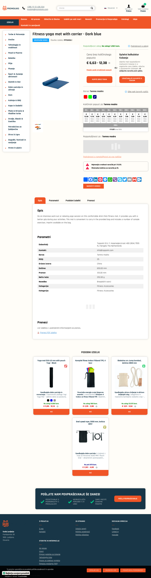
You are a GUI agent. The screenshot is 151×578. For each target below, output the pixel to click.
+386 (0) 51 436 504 (35, 7)
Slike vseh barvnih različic (138, 92)
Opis (40, 200)
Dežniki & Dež (14, 82)
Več (51, 412)
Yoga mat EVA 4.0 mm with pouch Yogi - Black (51, 361)
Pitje (10, 63)
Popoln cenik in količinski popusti (99, 70)
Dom (10, 95)
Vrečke (11, 39)
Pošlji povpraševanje (127, 498)
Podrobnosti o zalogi (139, 46)
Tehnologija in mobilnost (14, 46)
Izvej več (18, 571)
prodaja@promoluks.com (37, 9)
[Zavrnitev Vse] (111, 570)
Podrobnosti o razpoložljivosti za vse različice (102, 156)
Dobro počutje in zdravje (15, 88)
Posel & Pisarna (15, 52)
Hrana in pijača (15, 147)
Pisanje (11, 68)
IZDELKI (10, 22)
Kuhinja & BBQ (14, 100)
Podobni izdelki (73, 200)
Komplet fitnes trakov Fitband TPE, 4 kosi (90, 361)
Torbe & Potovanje (16, 34)
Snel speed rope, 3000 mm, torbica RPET (90, 422)
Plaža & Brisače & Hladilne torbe (16, 112)
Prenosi (91, 200)
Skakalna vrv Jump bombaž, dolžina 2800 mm (129, 361)
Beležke (11, 58)
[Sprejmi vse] (94, 570)
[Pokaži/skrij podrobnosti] (133, 570)
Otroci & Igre (14, 134)
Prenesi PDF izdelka (48, 332)
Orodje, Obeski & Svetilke (15, 120)
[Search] (92, 8)
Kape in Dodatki (15, 105)
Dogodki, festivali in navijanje (17, 141)
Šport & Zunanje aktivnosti (15, 75)
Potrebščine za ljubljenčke (14, 128)
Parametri (54, 200)
